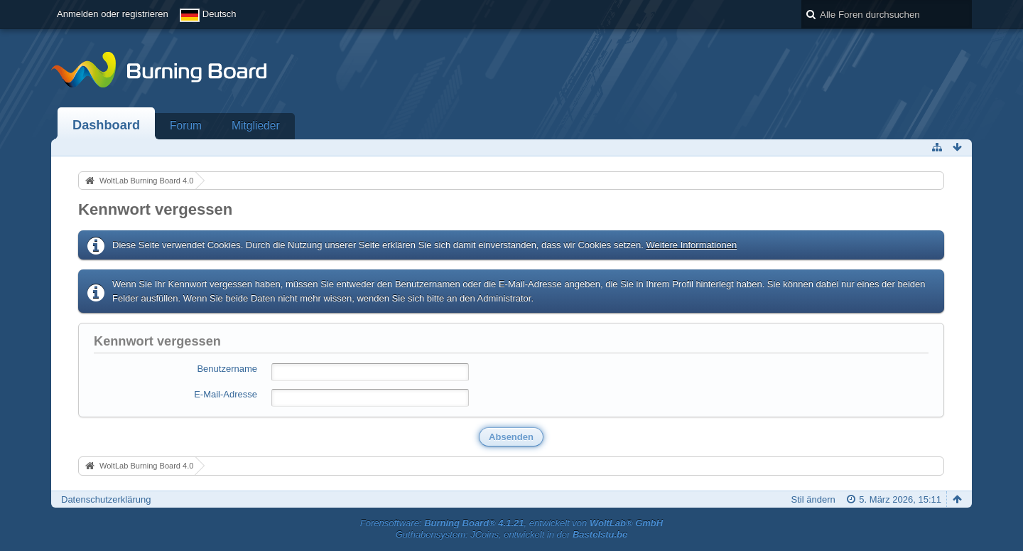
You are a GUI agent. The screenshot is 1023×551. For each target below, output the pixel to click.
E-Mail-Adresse (225, 394)
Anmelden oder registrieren (112, 14)
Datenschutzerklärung (106, 499)
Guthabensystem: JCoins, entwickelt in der (512, 534)
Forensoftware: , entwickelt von (511, 523)
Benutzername (227, 368)
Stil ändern (813, 499)
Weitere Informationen (691, 245)
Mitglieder (256, 125)
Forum (186, 125)
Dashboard (106, 125)
